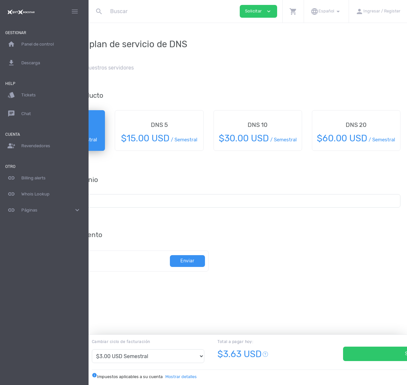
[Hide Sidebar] (74, 11)
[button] (293, 11)
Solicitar (351, 353)
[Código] (154, 268)
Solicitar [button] (258, 11)
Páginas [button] (44, 210)
